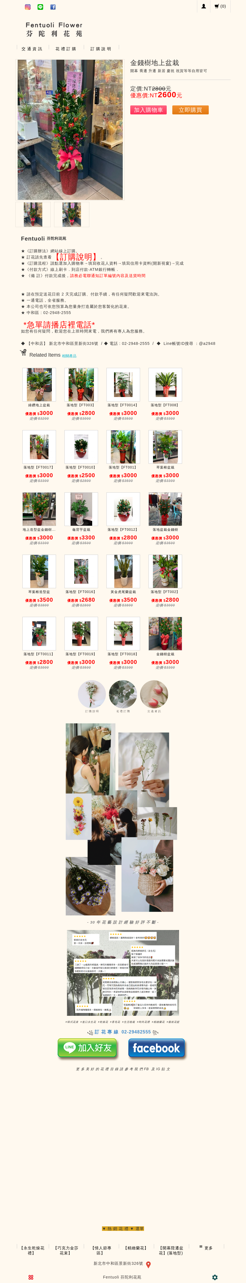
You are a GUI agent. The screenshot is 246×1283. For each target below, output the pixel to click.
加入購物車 (148, 110)
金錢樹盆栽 (165, 654)
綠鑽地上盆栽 (39, 405)
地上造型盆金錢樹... (39, 530)
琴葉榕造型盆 (39, 592)
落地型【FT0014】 (123, 405)
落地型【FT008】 (165, 405)
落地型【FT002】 (165, 592)
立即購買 (190, 110)
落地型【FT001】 (123, 467)
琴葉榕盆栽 (165, 467)
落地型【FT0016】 (81, 592)
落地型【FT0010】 (81, 467)
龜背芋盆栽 (81, 530)
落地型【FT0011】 (39, 654)
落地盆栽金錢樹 (165, 530)
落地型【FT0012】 (123, 530)
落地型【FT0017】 (39, 467)
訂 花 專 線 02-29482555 (123, 1032)
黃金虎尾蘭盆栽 (123, 592)
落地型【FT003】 (81, 405)
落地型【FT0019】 (81, 654)
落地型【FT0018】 (123, 654)
